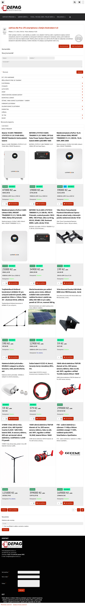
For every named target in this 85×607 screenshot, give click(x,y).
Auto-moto (43, 89)
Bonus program (7, 129)
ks (4, 204)
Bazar (43, 118)
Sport (43, 92)
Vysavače (43, 86)
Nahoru (4, 510)
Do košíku (13, 204)
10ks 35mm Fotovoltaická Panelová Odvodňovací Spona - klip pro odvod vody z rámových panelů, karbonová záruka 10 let (69, 214)
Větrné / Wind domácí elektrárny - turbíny (43, 100)
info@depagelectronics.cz (13, 556)
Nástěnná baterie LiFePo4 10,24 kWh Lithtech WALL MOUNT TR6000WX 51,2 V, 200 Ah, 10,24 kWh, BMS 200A (69, 137)
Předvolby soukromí (6, 605)
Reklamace (61, 17)
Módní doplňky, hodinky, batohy (43, 94)
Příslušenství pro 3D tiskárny (11, 80)
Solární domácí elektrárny (43, 106)
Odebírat (5, 529)
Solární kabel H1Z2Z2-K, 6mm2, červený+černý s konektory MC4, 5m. (41, 366)
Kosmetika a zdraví (43, 97)
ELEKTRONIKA (43, 83)
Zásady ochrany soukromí (20, 605)
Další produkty (13, 510)
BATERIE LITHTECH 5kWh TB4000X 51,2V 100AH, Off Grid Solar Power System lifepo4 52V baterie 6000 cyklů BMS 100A (41, 137)
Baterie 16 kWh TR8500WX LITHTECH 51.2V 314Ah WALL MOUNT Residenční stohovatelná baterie (14, 137)
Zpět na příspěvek (77, 46)
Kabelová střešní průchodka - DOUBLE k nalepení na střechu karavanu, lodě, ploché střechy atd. (13, 367)
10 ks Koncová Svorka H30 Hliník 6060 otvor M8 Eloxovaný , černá (69, 290)
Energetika (43, 109)
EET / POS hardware (43, 77)
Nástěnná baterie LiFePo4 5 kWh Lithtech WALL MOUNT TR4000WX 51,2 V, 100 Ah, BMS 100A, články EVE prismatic (14, 214)
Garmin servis (23, 17)
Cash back (5, 126)
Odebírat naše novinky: (8, 520)
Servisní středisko (9, 17)
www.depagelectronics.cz (9, 550)
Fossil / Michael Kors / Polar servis (42, 17)
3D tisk (43, 115)
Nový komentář (64, 46)
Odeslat (80, 72)
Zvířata (4, 112)
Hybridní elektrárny (8, 103)
